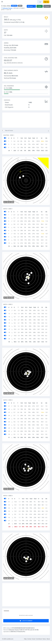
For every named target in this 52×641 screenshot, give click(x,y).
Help (25, 639)
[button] (48, 131)
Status (44, 639)
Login (40, 2)
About (48, 639)
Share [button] (46, 6)
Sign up (46, 2)
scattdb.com (9, 639)
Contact (29, 639)
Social (33, 639)
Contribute (39, 639)
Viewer (30, 6)
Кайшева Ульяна (6, 8)
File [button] (39, 6)
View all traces (9, 130)
